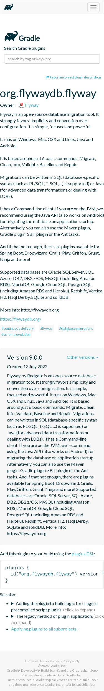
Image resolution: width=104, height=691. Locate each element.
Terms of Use (35, 661)
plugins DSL (83, 553)
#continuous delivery (17, 328)
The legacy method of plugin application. (54, 616)
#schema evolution (16, 334)
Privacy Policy (61, 661)
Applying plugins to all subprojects (44, 628)
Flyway (29, 105)
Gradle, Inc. (57, 666)
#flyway (46, 328)
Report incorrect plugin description (73, 77)
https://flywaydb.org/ (20, 318)
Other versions (82, 357)
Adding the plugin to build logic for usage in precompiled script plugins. (54, 606)
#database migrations (76, 328)
